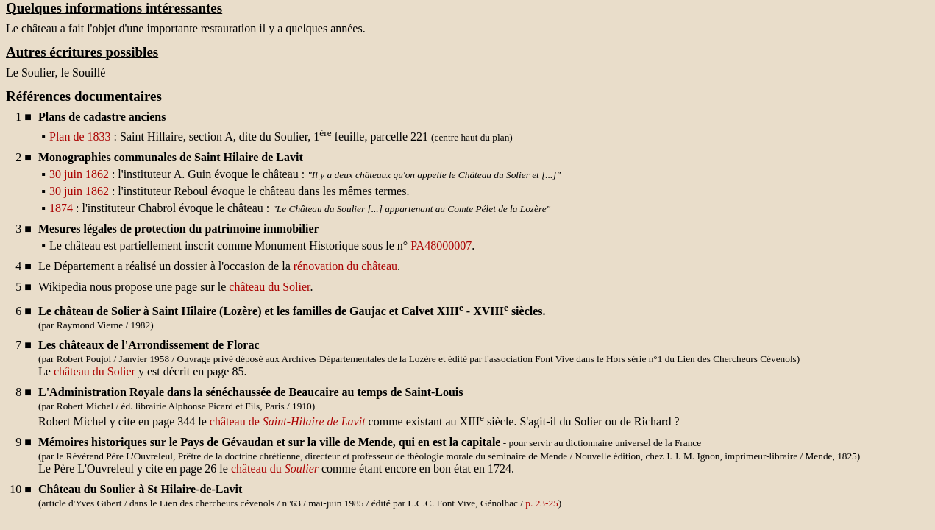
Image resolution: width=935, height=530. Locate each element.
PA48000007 (441, 245)
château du (275, 468)
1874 (61, 208)
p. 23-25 (541, 503)
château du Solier (269, 286)
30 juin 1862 (79, 174)
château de (288, 421)
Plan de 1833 (80, 136)
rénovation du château (345, 266)
